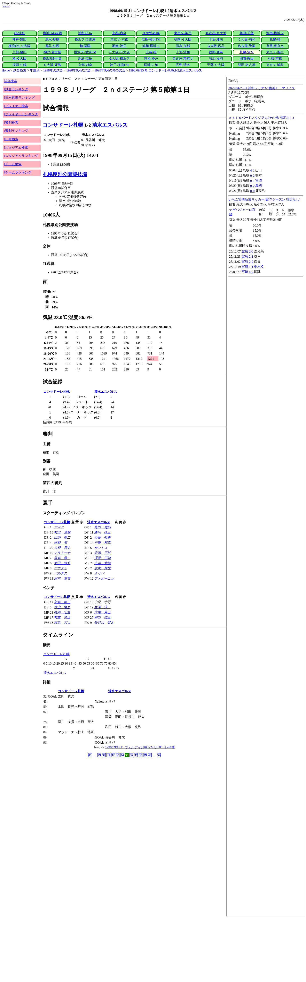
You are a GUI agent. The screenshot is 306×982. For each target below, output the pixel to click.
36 (131, 755)
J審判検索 (11, 122)
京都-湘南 (85, 65)
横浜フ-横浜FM (85, 52)
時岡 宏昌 (62, 612)
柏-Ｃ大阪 (19, 58)
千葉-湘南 (216, 39)
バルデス (60, 573)
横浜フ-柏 (151, 65)
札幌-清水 (247, 52)
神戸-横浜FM (119, 65)
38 (140, 755)
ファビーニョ (104, 578)
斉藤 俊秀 (102, 537)
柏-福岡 (85, 46)
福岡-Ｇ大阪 (182, 39)
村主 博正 (62, 617)
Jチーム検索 (13, 164)
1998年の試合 (53, 70)
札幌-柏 (274, 39)
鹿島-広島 (85, 58)
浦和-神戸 (151, 58)
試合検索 (19, 70)
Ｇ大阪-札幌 (151, 33)
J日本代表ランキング (19, 97)
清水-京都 (183, 46)
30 (103, 755)
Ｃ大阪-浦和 (246, 39)
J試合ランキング (16, 89)
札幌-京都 (275, 58)
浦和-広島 (85, 33)
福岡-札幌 (19, 65)
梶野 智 (60, 542)
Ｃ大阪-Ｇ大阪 (119, 52)
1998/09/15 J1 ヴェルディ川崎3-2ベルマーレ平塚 (140, 747)
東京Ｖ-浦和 (275, 65)
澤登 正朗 (102, 558)
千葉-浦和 (183, 52)
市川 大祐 (102, 563)
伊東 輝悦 (102, 568)
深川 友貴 (62, 578)
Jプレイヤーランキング (21, 114)
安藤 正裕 (102, 553)
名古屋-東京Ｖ (182, 58)
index (265, 496)
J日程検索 (11, 139)
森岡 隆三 (102, 532)
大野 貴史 (62, 547)
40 (149, 755)
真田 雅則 (102, 527)
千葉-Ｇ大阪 (216, 65)
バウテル (60, 568)
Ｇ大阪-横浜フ (119, 58)
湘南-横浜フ (275, 33)
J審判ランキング (16, 131)
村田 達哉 (62, 532)
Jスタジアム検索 (16, 147)
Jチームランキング (17, 172)
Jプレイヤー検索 (16, 106)
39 (145, 755)
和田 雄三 (102, 617)
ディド (59, 527)
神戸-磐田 (19, 39)
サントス (100, 547)
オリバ (99, 573)
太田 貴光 (62, 563)
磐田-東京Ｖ (275, 46)
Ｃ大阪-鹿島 (52, 65)
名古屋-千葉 (246, 46)
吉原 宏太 (62, 622)
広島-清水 (183, 65)
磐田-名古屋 (246, 65)
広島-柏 (151, 52)
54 (158, 755)
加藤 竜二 (62, 602)
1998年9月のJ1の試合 (109, 70)
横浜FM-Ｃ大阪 (19, 46)
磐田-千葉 (247, 33)
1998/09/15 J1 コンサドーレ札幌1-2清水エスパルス (165, 70)
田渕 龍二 (62, 537)
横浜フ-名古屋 (85, 39)
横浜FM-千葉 (52, 58)
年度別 (35, 70)
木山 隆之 (62, 607)
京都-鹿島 (119, 33)
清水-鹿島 (52, 39)
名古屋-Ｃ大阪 (215, 33)
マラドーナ (62, 553)
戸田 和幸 (102, 542)
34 (122, 755)
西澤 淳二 (102, 607)
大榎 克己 (102, 612)
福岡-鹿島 (216, 52)
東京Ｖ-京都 (119, 39)
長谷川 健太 (104, 622)
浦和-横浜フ (151, 46)
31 (108, 755)
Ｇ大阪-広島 (216, 46)
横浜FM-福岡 (52, 33)
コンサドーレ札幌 (63, 125)
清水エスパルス (110, 125)
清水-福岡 (216, 58)
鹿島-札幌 (52, 46)
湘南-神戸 (119, 46)
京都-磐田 (19, 52)
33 (117, 755)
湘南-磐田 (247, 58)
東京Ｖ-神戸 (182, 33)
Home (5, 6)
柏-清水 (19, 33)
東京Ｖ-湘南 (275, 52)
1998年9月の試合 (78, 70)
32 (113, 755)
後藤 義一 (62, 558)
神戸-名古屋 (52, 52)
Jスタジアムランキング (21, 155)
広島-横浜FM (151, 39)
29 (99, 755)
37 (136, 755)
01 (90, 755)
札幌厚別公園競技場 (65, 174)
